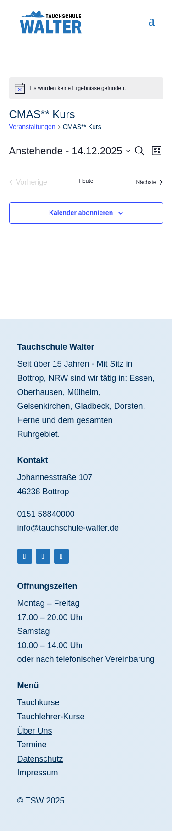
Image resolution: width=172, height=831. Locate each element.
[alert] (86, 88)
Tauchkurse (38, 702)
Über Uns (34, 730)
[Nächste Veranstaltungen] (149, 182)
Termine (32, 744)
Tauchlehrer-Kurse (51, 716)
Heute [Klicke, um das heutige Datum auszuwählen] (85, 181)
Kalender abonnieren (81, 212)
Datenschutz (40, 758)
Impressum (37, 772)
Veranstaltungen (32, 126)
